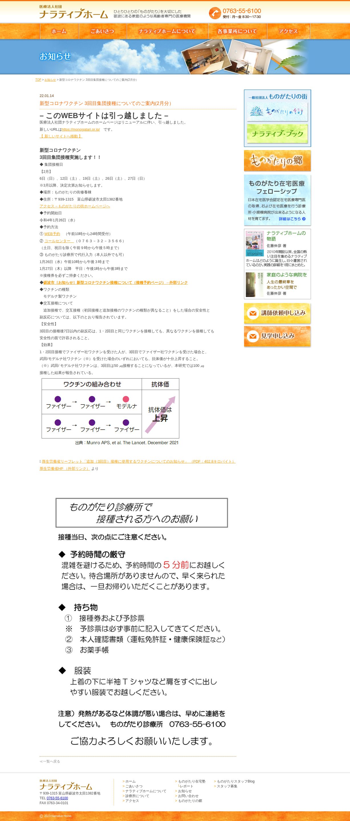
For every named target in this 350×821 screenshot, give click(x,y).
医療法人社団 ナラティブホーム (76, 10)
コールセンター (59, 241)
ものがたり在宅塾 (191, 781)
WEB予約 (52, 234)
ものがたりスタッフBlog (236, 781)
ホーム (130, 781)
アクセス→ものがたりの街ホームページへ (75, 206)
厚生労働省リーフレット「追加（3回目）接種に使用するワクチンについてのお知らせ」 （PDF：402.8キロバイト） (138, 461)
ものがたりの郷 (190, 801)
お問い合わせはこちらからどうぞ (288, 10)
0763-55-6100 (57, 798)
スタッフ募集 (227, 786)
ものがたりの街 (279, 113)
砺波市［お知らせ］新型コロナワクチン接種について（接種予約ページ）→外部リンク (115, 282)
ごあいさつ (134, 786)
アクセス (132, 801)
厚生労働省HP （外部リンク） (65, 468)
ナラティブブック (279, 136)
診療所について (137, 796)
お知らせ (50, 79)
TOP (38, 79)
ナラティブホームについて (145, 791)
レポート (187, 786)
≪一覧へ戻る (50, 761)
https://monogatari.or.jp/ (81, 129)
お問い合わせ (188, 796)
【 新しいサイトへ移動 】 (61, 136)
